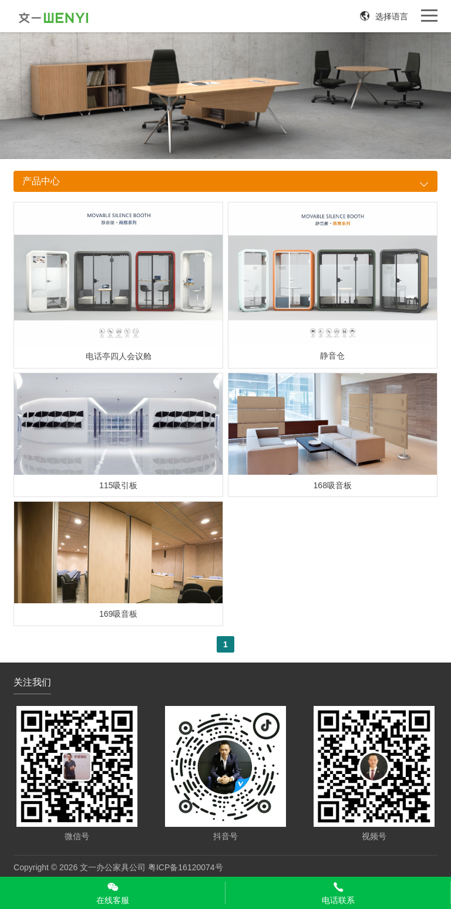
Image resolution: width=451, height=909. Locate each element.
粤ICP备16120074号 (185, 867)
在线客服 (112, 892)
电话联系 (338, 892)
